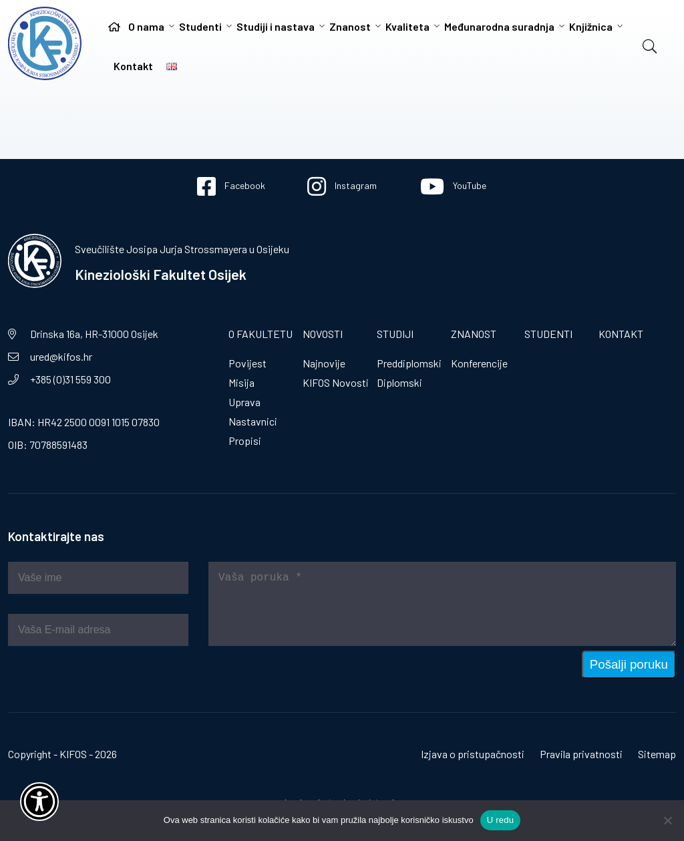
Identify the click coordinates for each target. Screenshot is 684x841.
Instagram (342, 186)
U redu (500, 820)
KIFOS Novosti (336, 382)
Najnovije (324, 363)
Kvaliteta (407, 26)
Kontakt (133, 65)
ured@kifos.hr (61, 356)
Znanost (350, 26)
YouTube (453, 186)
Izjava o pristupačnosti (472, 753)
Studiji (395, 333)
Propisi (244, 440)
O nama (146, 26)
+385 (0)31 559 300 (70, 379)
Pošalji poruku (629, 664)
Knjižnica (591, 26)
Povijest (247, 363)
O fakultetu (260, 333)
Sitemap (657, 753)
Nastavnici (252, 421)
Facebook (231, 186)
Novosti (323, 333)
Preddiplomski (409, 363)
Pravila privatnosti (581, 753)
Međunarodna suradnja (499, 26)
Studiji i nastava (275, 26)
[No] (667, 820)
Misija (241, 382)
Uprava (244, 401)
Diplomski (399, 382)
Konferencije (479, 363)
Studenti (200, 26)
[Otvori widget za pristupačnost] (39, 801)
